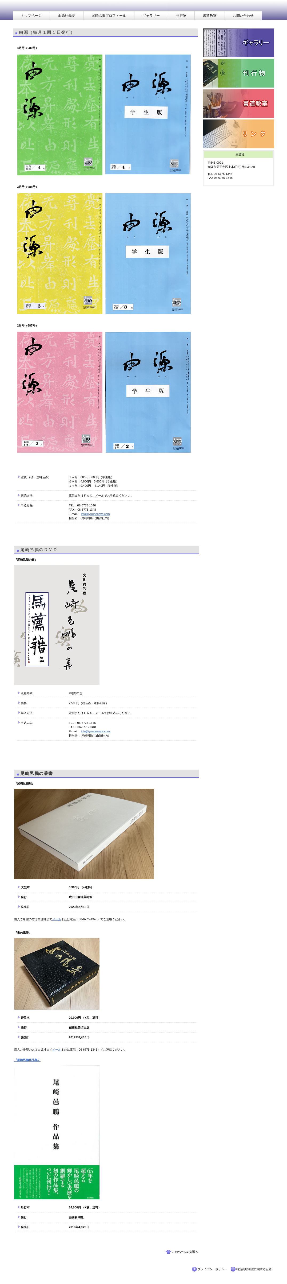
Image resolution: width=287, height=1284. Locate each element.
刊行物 (238, 73)
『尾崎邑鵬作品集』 (27, 1060)
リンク (238, 133)
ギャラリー (238, 42)
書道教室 (238, 103)
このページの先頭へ (185, 1251)
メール (56, 919)
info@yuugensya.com (95, 513)
